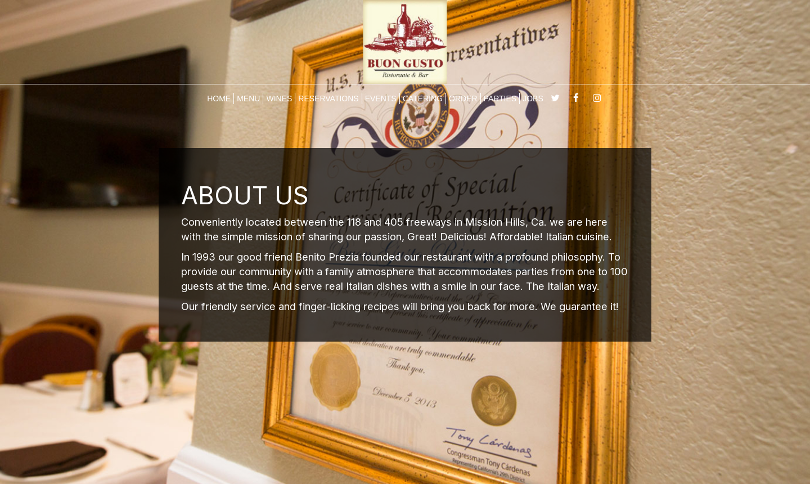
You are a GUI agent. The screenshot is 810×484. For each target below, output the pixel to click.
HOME (219, 98)
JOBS (533, 98)
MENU (248, 98)
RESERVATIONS (328, 98)
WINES (279, 98)
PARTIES (500, 98)
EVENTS (381, 98)
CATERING (423, 98)
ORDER (463, 98)
